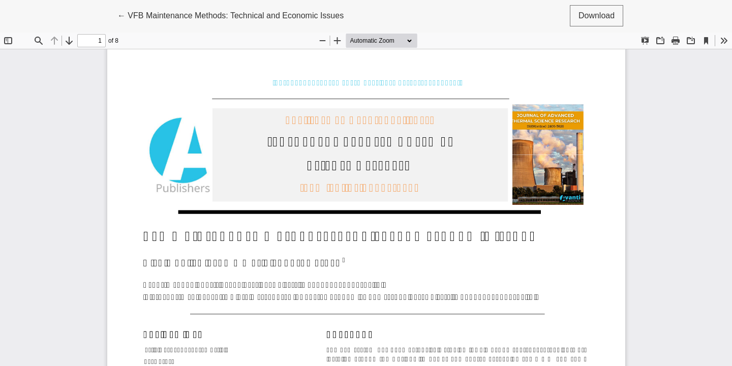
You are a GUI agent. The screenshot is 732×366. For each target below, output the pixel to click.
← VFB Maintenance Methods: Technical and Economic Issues (230, 14)
